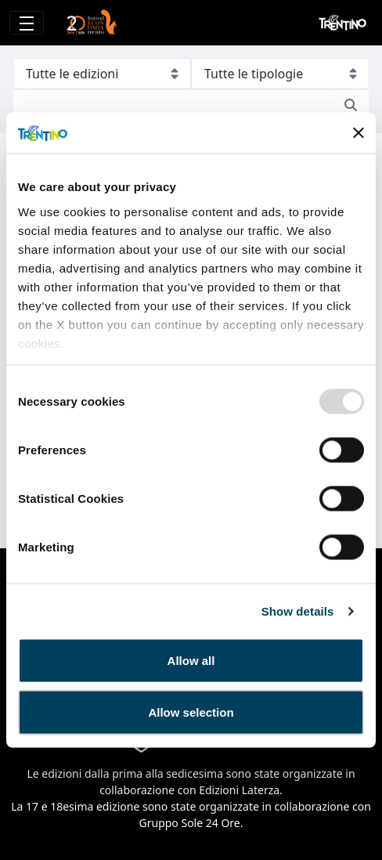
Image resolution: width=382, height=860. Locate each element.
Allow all (191, 660)
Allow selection (190, 711)
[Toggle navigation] (26, 22)
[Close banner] (358, 133)
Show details (297, 610)
